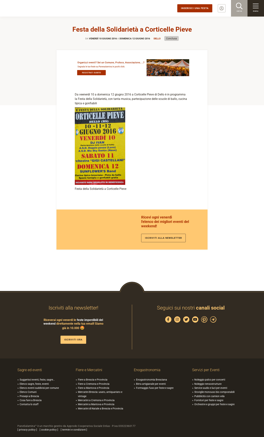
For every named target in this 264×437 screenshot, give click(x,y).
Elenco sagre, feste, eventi (34, 383)
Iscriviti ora (73, 339)
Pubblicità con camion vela (209, 396)
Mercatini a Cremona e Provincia (96, 400)
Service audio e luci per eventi (210, 387)
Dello (157, 38)
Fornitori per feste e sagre (208, 400)
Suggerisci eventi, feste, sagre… (37, 379)
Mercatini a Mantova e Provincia (96, 404)
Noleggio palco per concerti (209, 379)
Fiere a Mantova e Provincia (93, 387)
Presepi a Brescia (29, 396)
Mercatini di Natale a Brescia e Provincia (100, 408)
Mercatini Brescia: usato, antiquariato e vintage (100, 393)
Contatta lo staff (29, 404)
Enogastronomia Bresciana (151, 379)
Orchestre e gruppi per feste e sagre (214, 404)
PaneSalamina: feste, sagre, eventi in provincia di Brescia (28, 8)
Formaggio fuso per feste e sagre (154, 387)
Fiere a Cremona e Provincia (93, 383)
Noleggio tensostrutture (207, 383)
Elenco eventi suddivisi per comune (39, 387)
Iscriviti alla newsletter (163, 238)
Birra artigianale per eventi (151, 383)
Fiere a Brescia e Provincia (92, 379)
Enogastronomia (147, 370)
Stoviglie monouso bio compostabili (214, 391)
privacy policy (27, 429)
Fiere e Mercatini (89, 370)
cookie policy (49, 429)
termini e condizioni (74, 429)
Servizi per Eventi (206, 370)
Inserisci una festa (195, 8)
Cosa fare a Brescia (31, 400)
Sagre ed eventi (29, 370)
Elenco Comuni (28, 391)
